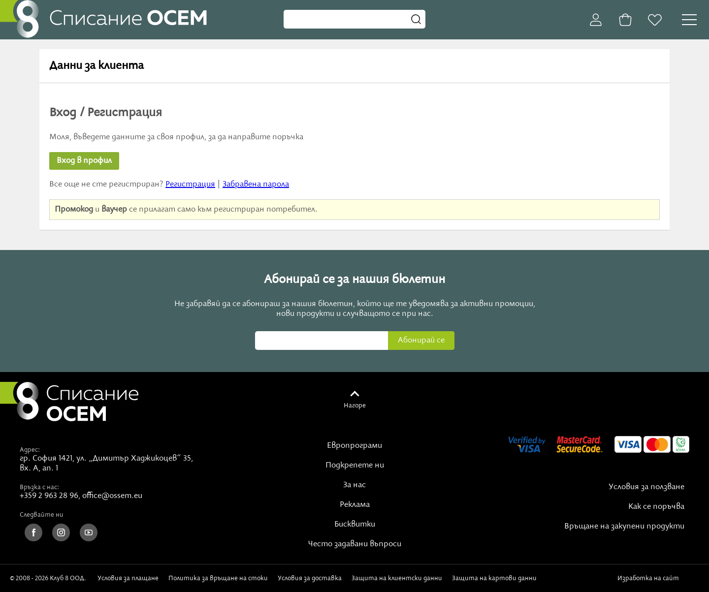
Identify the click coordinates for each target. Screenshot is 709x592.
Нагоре (355, 405)
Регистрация (190, 184)
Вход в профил (84, 161)
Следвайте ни (42, 515)
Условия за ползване (646, 487)
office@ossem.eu (112, 496)
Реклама (355, 505)
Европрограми (354, 446)
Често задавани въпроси (354, 544)
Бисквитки (354, 525)
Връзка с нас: (39, 487)
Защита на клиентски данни (397, 578)
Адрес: (30, 450)
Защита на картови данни (494, 578)
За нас (354, 485)
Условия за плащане (128, 578)
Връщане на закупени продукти (624, 526)
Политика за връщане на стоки (218, 578)
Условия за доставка (310, 578)
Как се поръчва (656, 507)
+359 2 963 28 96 (49, 496)
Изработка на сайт (658, 578)
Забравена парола (256, 184)
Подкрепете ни (354, 465)
